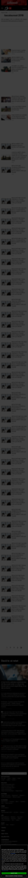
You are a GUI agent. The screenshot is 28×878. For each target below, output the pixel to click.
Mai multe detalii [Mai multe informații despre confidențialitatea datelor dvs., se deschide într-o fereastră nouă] (13, 853)
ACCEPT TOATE (14, 873)
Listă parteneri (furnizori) (4, 870)
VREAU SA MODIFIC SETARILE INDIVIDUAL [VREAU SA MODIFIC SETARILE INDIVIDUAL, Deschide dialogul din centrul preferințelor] (14, 875)
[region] (14, 861)
